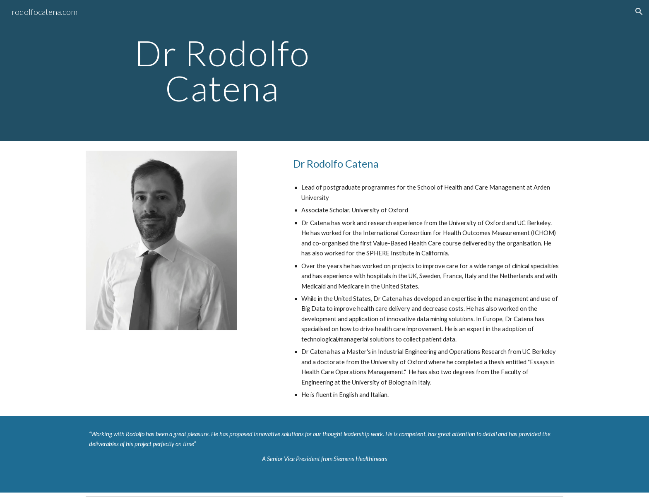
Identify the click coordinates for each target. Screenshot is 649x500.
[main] (222, 70)
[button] (639, 12)
